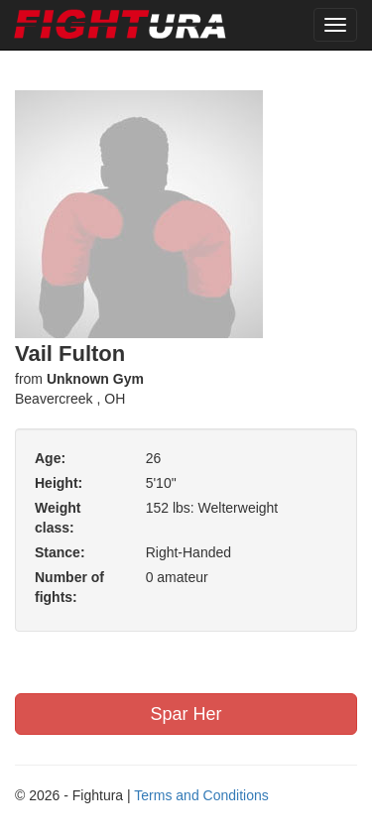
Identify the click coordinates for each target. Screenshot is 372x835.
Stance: (60, 552)
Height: (58, 483)
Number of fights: (69, 587)
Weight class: (57, 518)
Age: (50, 458)
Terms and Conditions (201, 795)
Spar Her (185, 714)
